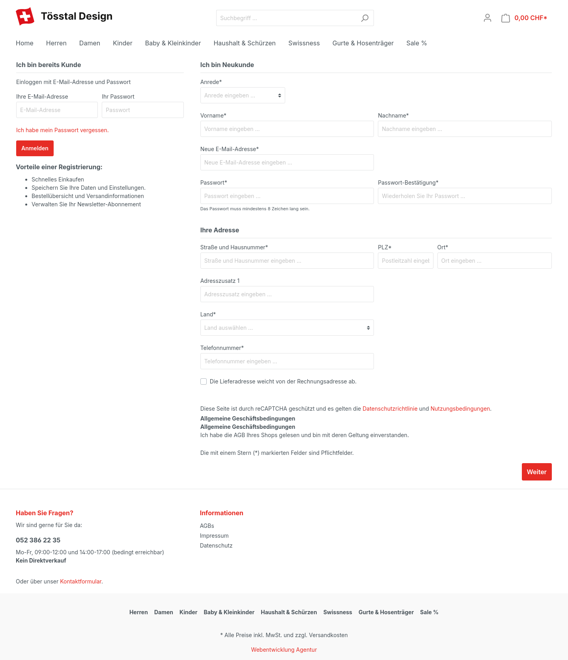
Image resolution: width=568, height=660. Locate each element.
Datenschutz (216, 545)
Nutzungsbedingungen (460, 408)
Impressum (214, 535)
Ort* (442, 247)
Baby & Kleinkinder (229, 612)
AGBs (207, 525)
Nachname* (393, 115)
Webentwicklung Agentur (284, 649)
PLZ (385, 247)
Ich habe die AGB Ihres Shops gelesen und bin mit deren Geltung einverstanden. (304, 430)
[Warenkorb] (524, 18)
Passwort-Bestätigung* (408, 182)
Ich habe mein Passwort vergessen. (62, 130)
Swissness (337, 612)
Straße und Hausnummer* (234, 247)
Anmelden (35, 148)
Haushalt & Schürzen (289, 612)
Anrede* (211, 82)
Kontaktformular (80, 581)
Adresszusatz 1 (219, 280)
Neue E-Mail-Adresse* (229, 149)
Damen (163, 612)
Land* (208, 314)
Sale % (429, 612)
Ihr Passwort (118, 96)
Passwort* (213, 182)
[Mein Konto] (487, 17)
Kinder (188, 612)
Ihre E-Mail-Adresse (42, 96)
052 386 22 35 (38, 540)
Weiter (537, 472)
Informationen (221, 513)
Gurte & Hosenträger (386, 612)
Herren (138, 612)
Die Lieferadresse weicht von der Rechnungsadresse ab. (283, 381)
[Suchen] (364, 18)
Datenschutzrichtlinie (389, 408)
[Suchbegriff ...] (286, 18)
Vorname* (213, 115)
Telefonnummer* (222, 347)
